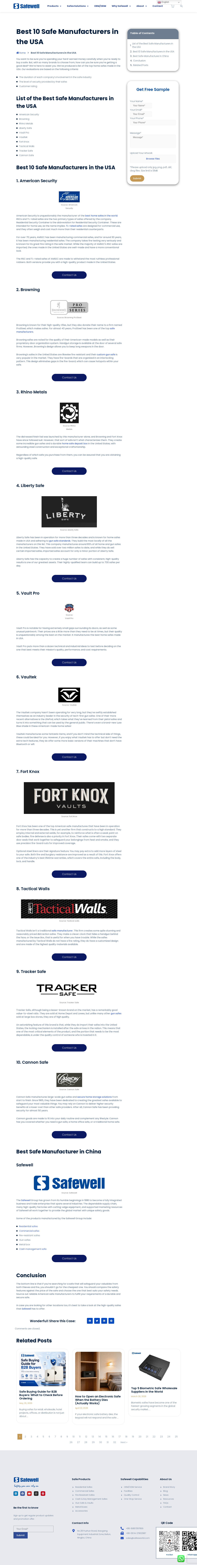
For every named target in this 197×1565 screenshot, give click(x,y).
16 (113, 1436)
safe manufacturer (62, 930)
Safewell (25, 1200)
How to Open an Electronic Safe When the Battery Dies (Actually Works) (98, 1399)
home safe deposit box (75, 443)
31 (108, 1442)
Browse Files (153, 158)
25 (176, 1436)
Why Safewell (121, 6)
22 (154, 1436)
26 (71, 1442)
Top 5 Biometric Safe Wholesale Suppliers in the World (154, 1390)
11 (80, 1436)
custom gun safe (106, 354)
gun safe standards (59, 540)
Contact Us (69, 275)
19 (133, 1436)
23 (161, 1436)
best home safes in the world (101, 215)
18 (126, 1436)
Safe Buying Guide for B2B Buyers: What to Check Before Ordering (41, 1395)
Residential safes (28, 1226)
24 (168, 1436)
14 (99, 1436)
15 (106, 1436)
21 (147, 1436)
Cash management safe (33, 1249)
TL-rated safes (74, 226)
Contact (157, 6)
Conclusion (139, 60)
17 (120, 1436)
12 (86, 1436)
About (141, 6)
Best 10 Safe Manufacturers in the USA (153, 51)
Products (54, 6)
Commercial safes (29, 1231)
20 (140, 1436)
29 (93, 1442)
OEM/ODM (100, 6)
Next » (124, 1442)
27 (78, 1442)
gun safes (116, 1013)
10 (73, 1436)
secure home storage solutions (94, 1097)
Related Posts (140, 65)
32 (114, 1442)
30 (100, 1442)
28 (85, 1442)
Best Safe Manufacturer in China (151, 56)
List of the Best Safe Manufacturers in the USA (152, 45)
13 (93, 1436)
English (163, 2)
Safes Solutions (78, 6)
